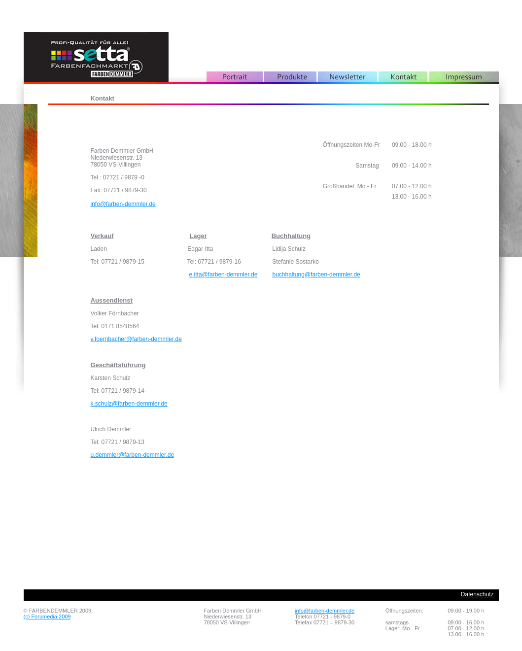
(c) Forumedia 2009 (47, 616)
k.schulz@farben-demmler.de (129, 403)
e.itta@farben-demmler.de (223, 274)
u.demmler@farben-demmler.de (132, 454)
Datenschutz (477, 594)
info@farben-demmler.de (123, 204)
